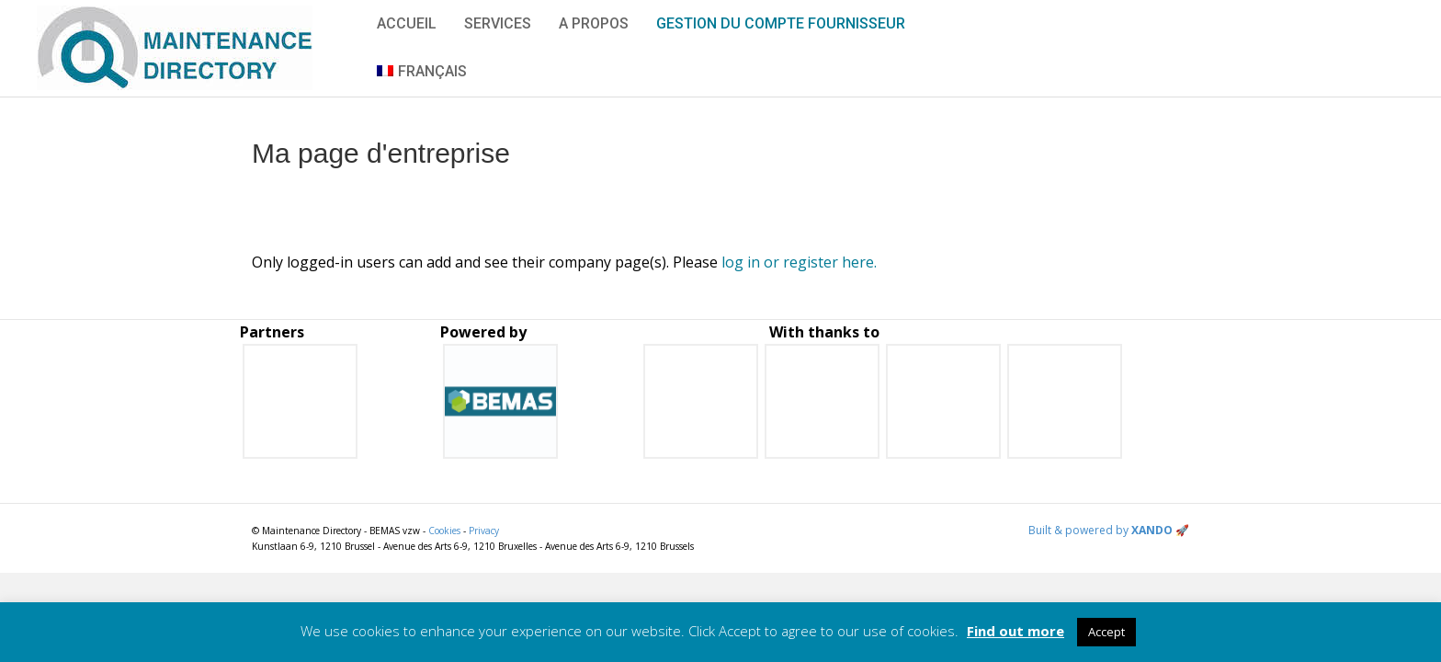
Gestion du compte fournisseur (780, 23)
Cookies (444, 530)
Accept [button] (1106, 631)
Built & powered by (1108, 530)
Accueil (407, 23)
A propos (594, 23)
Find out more (1015, 631)
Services (497, 23)
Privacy (484, 530)
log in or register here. (799, 262)
